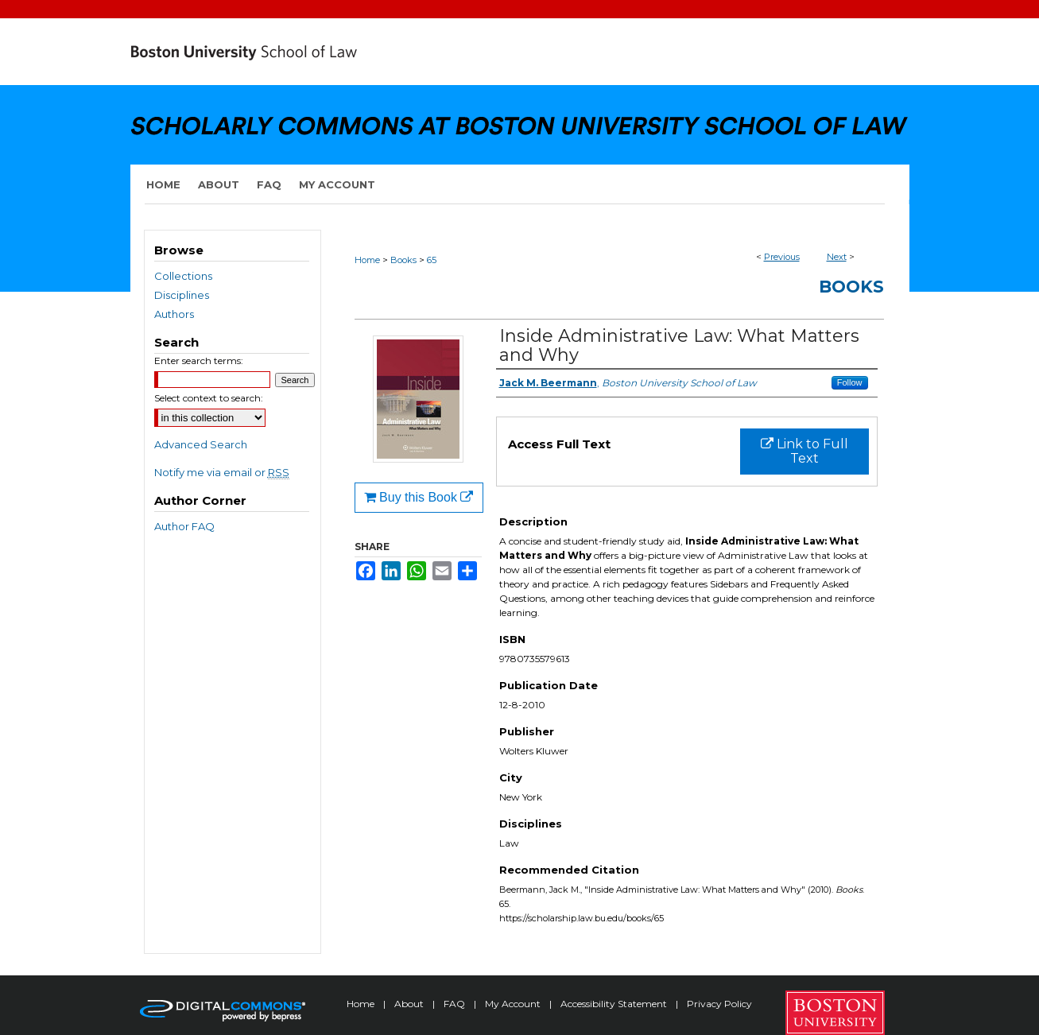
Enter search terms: (198, 360)
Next (837, 256)
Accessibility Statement (614, 1004)
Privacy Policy (719, 1004)
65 (431, 260)
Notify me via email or (221, 472)
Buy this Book (419, 497)
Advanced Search (200, 444)
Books (403, 260)
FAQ (455, 1004)
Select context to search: (208, 398)
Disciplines (181, 295)
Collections (183, 275)
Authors (174, 314)
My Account (514, 1004)
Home (367, 260)
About (410, 1004)
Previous (782, 256)
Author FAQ (184, 526)
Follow (850, 382)
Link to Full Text (804, 451)
